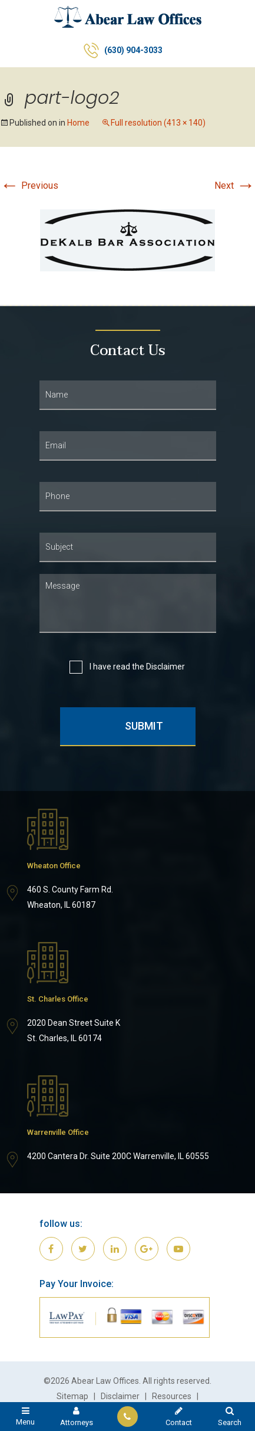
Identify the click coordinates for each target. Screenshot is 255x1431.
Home (78, 122)
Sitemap (72, 1396)
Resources (171, 1396)
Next (234, 185)
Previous (29, 185)
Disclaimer (165, 666)
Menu (25, 1416)
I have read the (136, 667)
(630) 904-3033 (133, 50)
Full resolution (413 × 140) (158, 122)
